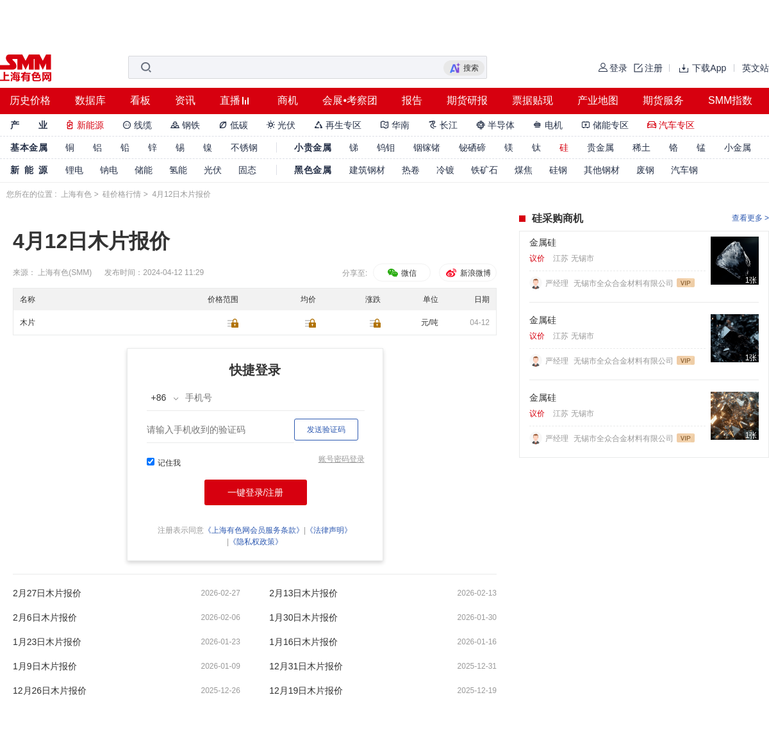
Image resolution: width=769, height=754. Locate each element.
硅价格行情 (122, 194)
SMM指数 (730, 100)
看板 (140, 100)
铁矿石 (484, 170)
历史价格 (30, 100)
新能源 (84, 125)
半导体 (495, 125)
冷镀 (445, 170)
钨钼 (386, 147)
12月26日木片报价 (50, 690)
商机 (287, 100)
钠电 (109, 170)
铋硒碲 (472, 147)
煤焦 (524, 170)
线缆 (137, 125)
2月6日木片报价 (45, 617)
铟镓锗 (426, 147)
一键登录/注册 (255, 492)
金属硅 (542, 242)
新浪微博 (467, 273)
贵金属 (600, 147)
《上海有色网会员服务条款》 (254, 530)
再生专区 (337, 125)
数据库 (90, 100)
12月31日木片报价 (306, 666)
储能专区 (605, 125)
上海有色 (76, 194)
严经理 (557, 283)
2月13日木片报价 (303, 593)
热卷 (411, 170)
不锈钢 (244, 147)
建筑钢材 (367, 170)
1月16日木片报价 (303, 642)
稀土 (641, 147)
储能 (144, 170)
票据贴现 (532, 100)
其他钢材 (602, 170)
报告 (412, 100)
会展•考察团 (349, 100)
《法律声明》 (329, 530)
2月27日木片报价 (47, 593)
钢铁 (185, 125)
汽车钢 (684, 170)
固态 (247, 170)
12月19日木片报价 (306, 690)
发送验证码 (326, 429)
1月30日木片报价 (303, 617)
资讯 (185, 100)
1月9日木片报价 (45, 666)
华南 (394, 125)
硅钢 (558, 170)
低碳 (233, 125)
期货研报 (467, 100)
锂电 (74, 170)
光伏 (281, 125)
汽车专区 (671, 125)
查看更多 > (750, 218)
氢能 (178, 170)
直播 (230, 100)
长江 (443, 125)
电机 (548, 125)
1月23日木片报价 (47, 642)
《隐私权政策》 (256, 541)
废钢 (645, 170)
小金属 (737, 147)
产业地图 (597, 100)
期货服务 (663, 100)
